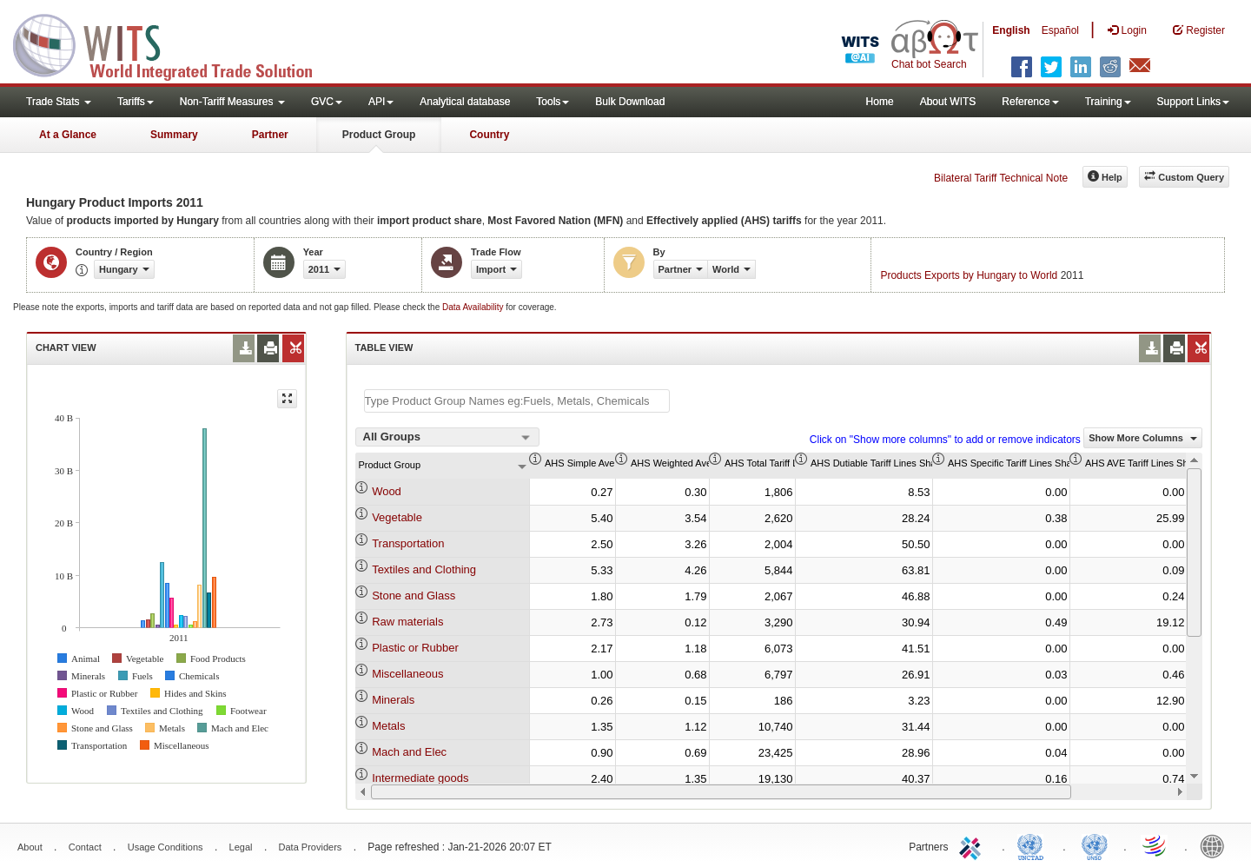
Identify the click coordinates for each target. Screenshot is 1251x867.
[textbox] (517, 401)
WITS (174, 43)
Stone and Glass (413, 595)
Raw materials (407, 621)
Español (1060, 30)
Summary (174, 135)
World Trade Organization (1155, 845)
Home (880, 102)
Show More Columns (1143, 438)
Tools (552, 102)
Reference (1030, 102)
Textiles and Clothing (424, 569)
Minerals (393, 699)
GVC (326, 102)
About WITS (948, 102)
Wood (386, 491)
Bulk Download (630, 102)
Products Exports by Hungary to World (968, 275)
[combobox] (447, 437)
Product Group (379, 135)
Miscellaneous (407, 673)
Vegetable (397, 517)
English (1010, 30)
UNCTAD (1033, 845)
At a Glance (67, 135)
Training (1108, 102)
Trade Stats (58, 102)
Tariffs (135, 102)
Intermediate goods (420, 777)
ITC (973, 845)
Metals (388, 725)
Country (489, 135)
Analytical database (465, 102)
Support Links (1193, 102)
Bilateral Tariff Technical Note (1001, 178)
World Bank (1216, 845)
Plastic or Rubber (415, 647)
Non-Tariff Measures (232, 102)
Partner (270, 135)
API (381, 102)
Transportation (408, 543)
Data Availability (474, 307)
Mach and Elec (409, 751)
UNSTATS (1094, 845)
